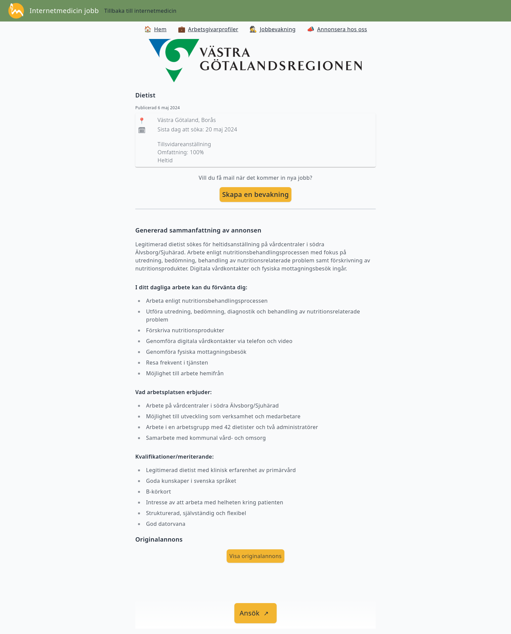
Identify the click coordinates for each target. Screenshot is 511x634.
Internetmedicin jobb (64, 10)
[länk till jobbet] (255, 613)
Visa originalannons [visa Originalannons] (255, 556)
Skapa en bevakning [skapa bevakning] (255, 194)
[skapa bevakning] (256, 194)
